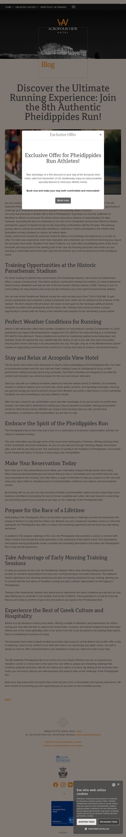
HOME (8, 7)
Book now (63, 200)
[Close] (100, 135)
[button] (98, 828)
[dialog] (98, 807)
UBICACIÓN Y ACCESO (25, 7)
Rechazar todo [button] (108, 821)
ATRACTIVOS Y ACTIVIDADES (53, 7)
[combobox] (113, 784)
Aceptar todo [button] (86, 821)
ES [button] (122, 3)
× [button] (118, 784)
